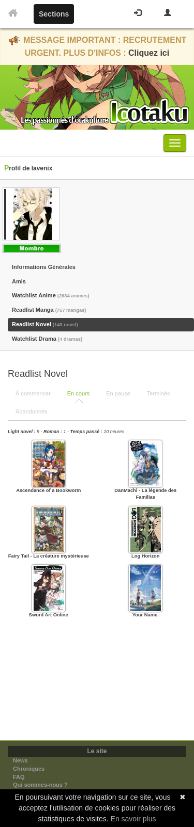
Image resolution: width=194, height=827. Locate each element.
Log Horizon (145, 556)
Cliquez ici (148, 53)
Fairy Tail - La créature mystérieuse (48, 556)
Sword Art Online (48, 614)
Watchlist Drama (47, 339)
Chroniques (28, 769)
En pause (118, 393)
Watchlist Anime (50, 295)
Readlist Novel (45, 324)
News (20, 760)
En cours (78, 393)
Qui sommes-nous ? (40, 785)
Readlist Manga (49, 310)
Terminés (158, 393)
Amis (19, 281)
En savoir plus (133, 819)
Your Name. (145, 614)
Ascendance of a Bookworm (48, 490)
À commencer (33, 393)
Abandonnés (32, 411)
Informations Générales (44, 267)
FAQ (19, 777)
